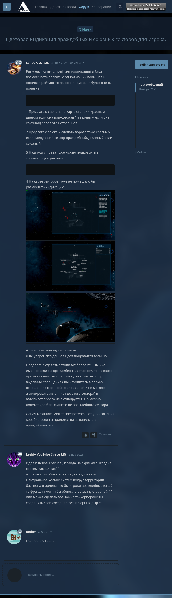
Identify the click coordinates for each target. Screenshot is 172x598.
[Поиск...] (119, 7)
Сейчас (141, 152)
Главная (41, 6)
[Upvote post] (85, 435)
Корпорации (101, 6)
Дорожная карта (63, 6)
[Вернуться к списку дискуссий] (7, 7)
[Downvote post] (93, 435)
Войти (146, 7)
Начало (141, 77)
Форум (83, 6)
